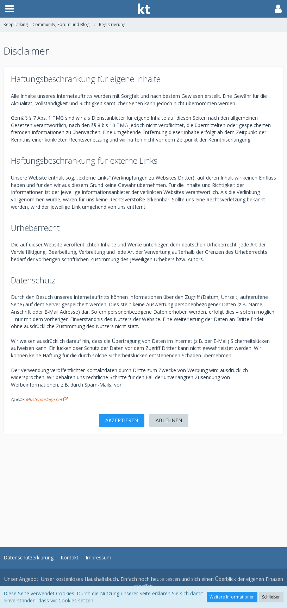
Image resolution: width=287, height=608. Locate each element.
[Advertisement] (143, 483)
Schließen (271, 597)
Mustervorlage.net (44, 399)
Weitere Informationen (232, 597)
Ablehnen (169, 420)
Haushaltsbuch (101, 579)
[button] (9, 8)
